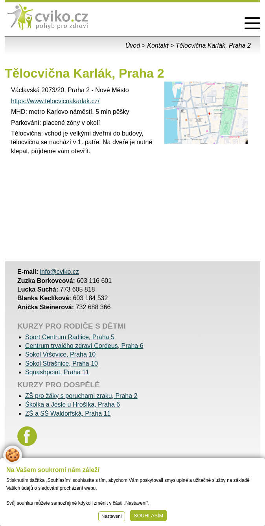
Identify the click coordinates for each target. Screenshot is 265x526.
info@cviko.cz (59, 271)
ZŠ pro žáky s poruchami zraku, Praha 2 (81, 395)
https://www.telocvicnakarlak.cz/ (55, 101)
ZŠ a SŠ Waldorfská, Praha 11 (67, 413)
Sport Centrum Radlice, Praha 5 (69, 337)
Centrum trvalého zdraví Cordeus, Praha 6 (84, 345)
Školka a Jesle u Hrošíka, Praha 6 (72, 404)
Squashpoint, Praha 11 (57, 372)
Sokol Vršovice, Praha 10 (60, 354)
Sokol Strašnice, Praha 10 (61, 363)
